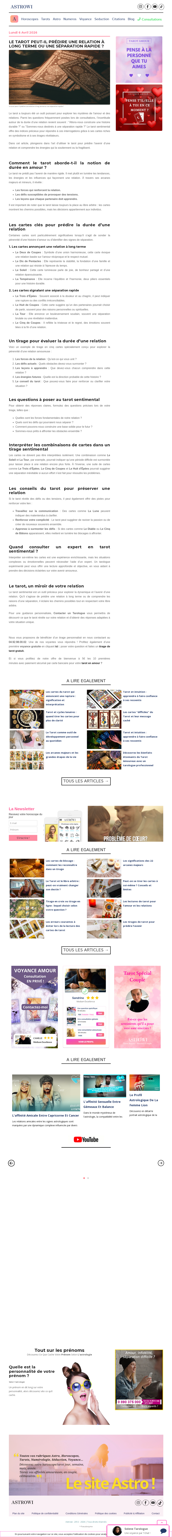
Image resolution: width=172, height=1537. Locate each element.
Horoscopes (29, 19)
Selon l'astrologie (17, 1382)
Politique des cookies (106, 1513)
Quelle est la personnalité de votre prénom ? (32, 1371)
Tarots (45, 19)
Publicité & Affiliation (134, 1513)
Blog (131, 19)
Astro (57, 19)
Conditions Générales (77, 1513)
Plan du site (18, 1513)
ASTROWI (22, 1502)
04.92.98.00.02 (17, 642)
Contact (156, 1513)
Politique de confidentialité (45, 1513)
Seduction (101, 19)
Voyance (85, 19)
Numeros (69, 19)
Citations (118, 19)
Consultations (149, 19)
